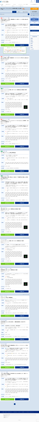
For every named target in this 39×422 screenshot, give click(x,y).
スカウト (14, 4)
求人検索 (1, 4)
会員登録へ (34, 19)
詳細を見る (22, 45)
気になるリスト (8, 4)
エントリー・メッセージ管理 (23, 4)
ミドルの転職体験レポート (34, 4)
